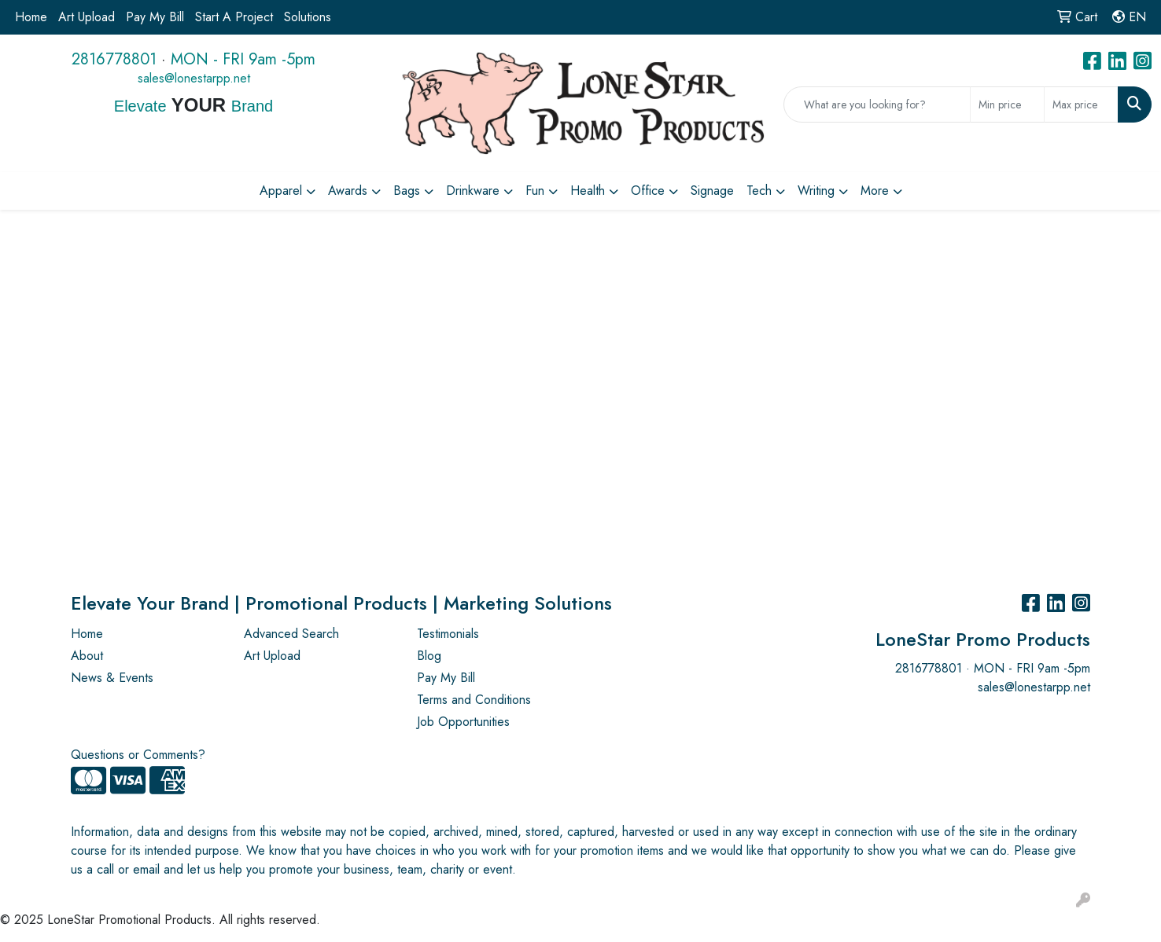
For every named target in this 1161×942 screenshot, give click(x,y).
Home (31, 17)
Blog (429, 656)
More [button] (875, 190)
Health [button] (587, 190)
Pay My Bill (155, 17)
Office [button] (648, 190)
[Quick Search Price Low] (1007, 104)
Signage (712, 190)
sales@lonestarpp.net (194, 78)
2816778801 (114, 59)
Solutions (307, 17)
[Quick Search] (877, 104)
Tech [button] (759, 190)
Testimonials (448, 634)
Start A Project (234, 17)
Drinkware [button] (472, 190)
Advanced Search (291, 634)
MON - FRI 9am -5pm (243, 59)
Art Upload (86, 17)
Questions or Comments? (138, 755)
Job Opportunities (463, 722)
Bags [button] (406, 190)
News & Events (112, 678)
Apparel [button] (281, 190)
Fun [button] (534, 190)
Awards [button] (347, 190)
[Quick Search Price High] (1081, 104)
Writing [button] (816, 190)
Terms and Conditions (474, 700)
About (87, 656)
